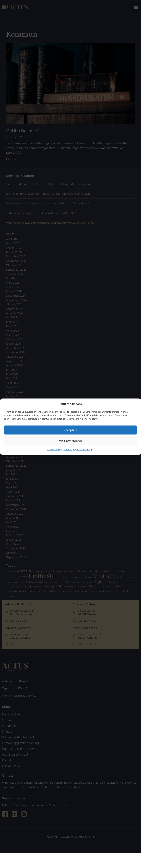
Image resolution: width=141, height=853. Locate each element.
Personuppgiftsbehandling (78, 449)
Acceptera (70, 430)
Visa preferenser (70, 441)
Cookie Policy (54, 449)
